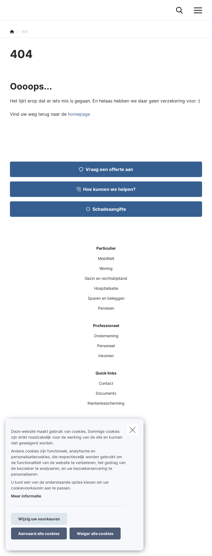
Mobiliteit (106, 258)
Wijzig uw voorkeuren (39, 519)
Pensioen (106, 308)
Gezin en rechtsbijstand (106, 278)
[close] (132, 429)
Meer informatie (26, 496)
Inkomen (106, 355)
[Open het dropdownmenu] (196, 10)
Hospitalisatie (106, 288)
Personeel (106, 345)
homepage (79, 114)
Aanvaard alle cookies (39, 533)
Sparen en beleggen (106, 298)
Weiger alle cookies (95, 533)
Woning (106, 268)
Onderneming (106, 335)
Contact (106, 383)
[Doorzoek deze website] (179, 10)
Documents (106, 393)
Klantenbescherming (106, 403)
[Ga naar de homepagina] (13, 10)
